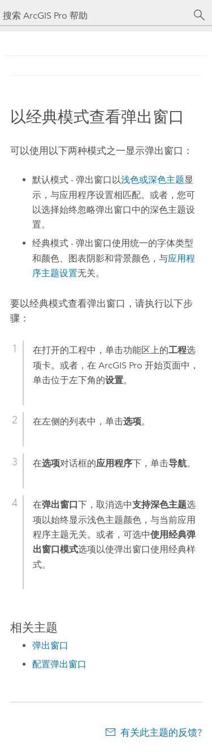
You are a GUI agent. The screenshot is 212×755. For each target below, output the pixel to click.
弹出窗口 (50, 645)
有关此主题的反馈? (161, 732)
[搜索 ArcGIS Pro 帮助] (94, 15)
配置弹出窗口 (59, 664)
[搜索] (199, 15)
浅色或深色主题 (152, 179)
